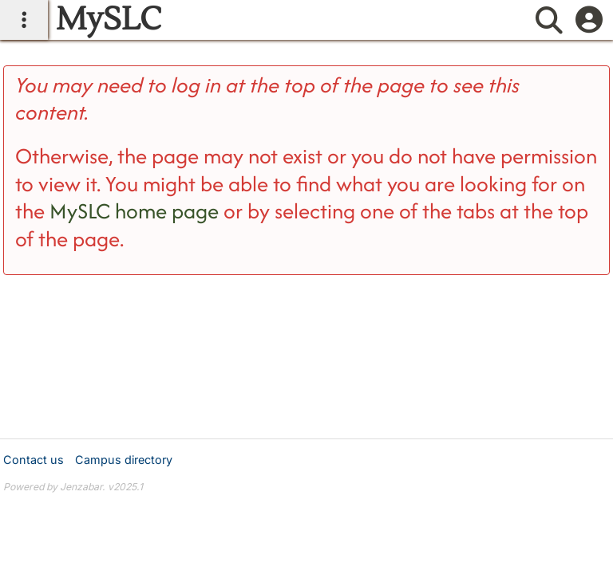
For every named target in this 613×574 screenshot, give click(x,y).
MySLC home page (134, 210)
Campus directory (123, 459)
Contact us (33, 459)
